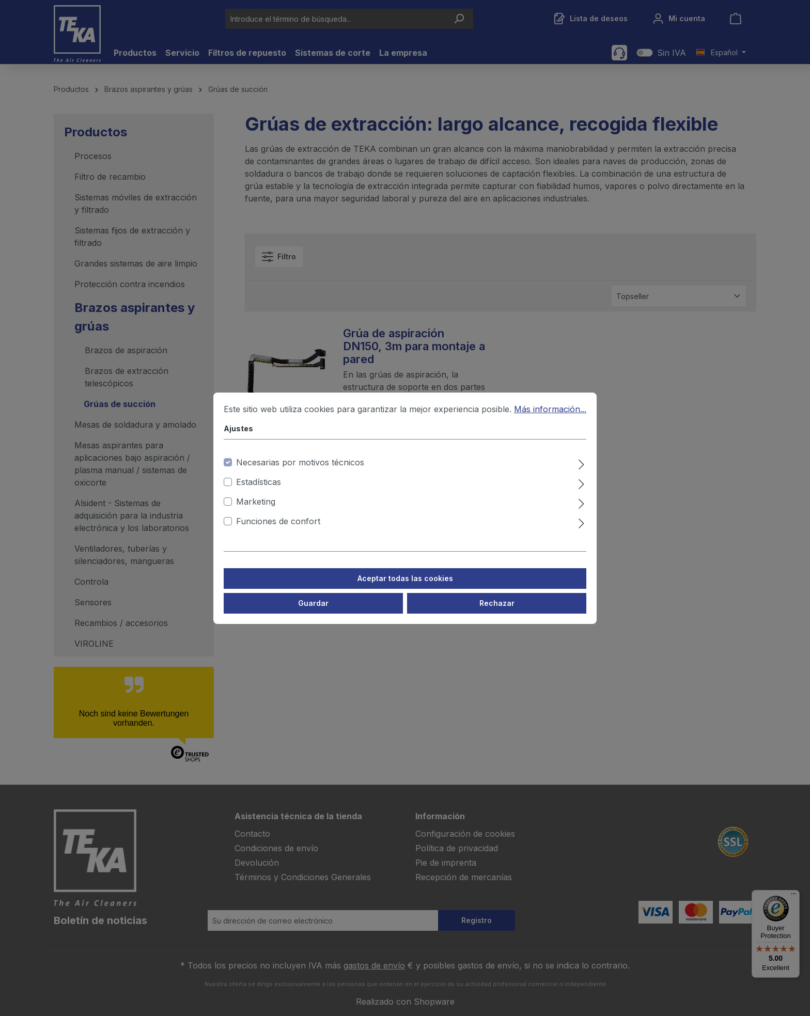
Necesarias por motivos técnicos (300, 466)
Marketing (255, 505)
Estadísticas (258, 485)
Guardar (313, 606)
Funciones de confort (278, 525)
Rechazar (497, 606)
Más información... (550, 413)
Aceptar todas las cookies (405, 581)
